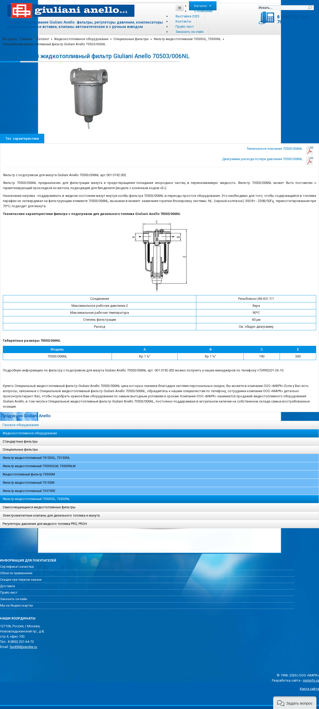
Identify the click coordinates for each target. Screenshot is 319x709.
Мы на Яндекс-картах (16, 605)
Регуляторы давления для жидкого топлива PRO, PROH (45, 524)
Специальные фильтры (131, 39)
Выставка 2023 (187, 16)
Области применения (16, 573)
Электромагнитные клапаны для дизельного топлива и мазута (51, 515)
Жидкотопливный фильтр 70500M (29, 474)
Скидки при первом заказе (21, 579)
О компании (203, 11)
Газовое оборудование (21, 425)
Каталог (202, 6)
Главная (25, 39)
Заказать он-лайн (190, 32)
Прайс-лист (185, 26)
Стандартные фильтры (20, 441)
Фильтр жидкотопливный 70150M (28, 482)
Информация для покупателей (28, 560)
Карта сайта (309, 689)
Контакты (183, 21)
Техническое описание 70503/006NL (275, 149)
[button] (294, 702)
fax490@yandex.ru (23, 647)
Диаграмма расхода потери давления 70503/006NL (262, 159)
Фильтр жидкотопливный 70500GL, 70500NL (187, 39)
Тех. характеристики (22, 138)
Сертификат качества (17, 567)
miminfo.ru (311, 680)
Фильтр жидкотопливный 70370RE (29, 491)
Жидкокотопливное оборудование (81, 39)
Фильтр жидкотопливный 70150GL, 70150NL (36, 458)
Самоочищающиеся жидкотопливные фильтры (39, 507)
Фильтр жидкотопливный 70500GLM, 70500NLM (39, 466)
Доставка (7, 586)
